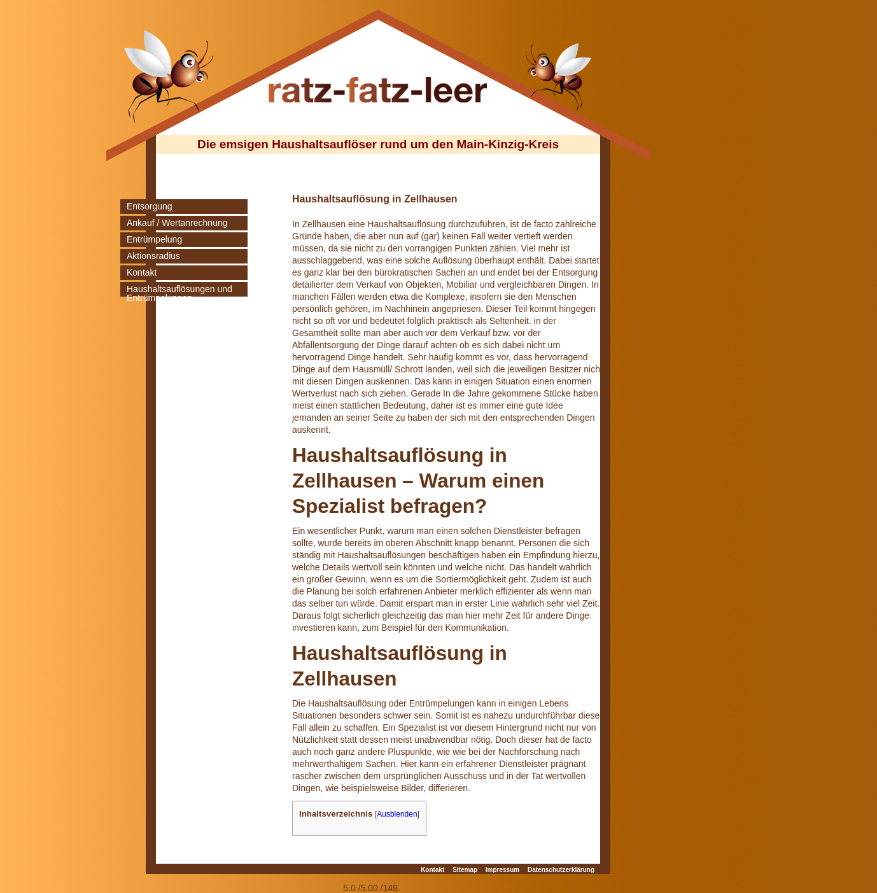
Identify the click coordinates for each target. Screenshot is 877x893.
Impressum (502, 869)
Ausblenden (397, 814)
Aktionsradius (153, 255)
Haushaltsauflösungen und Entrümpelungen (179, 293)
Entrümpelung (154, 239)
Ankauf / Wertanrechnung (177, 222)
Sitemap (465, 869)
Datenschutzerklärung (561, 869)
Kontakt (142, 272)
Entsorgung (149, 206)
